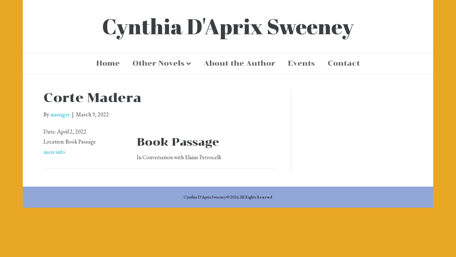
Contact (344, 63)
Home (108, 63)
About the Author (239, 63)
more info (54, 152)
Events (301, 63)
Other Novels (159, 63)
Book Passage (178, 141)
